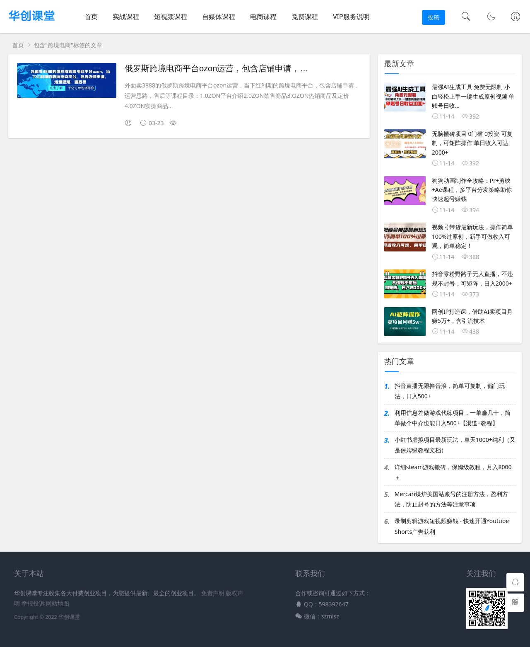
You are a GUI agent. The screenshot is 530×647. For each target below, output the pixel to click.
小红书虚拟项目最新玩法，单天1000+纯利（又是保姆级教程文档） (455, 445)
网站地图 (57, 603)
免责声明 (212, 593)
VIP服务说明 (351, 16)
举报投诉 (33, 603)
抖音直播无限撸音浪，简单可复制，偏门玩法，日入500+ (450, 391)
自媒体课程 (218, 16)
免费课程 (305, 16)
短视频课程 (170, 16)
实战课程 (126, 16)
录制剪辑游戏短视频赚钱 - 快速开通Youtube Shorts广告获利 (452, 526)
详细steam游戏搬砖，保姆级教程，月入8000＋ (453, 472)
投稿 (433, 17)
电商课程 (263, 16)
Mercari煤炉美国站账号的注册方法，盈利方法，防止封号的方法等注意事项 (451, 499)
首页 (91, 16)
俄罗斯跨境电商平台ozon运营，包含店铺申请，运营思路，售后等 (245, 68)
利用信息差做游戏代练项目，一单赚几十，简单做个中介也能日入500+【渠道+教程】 (453, 418)
